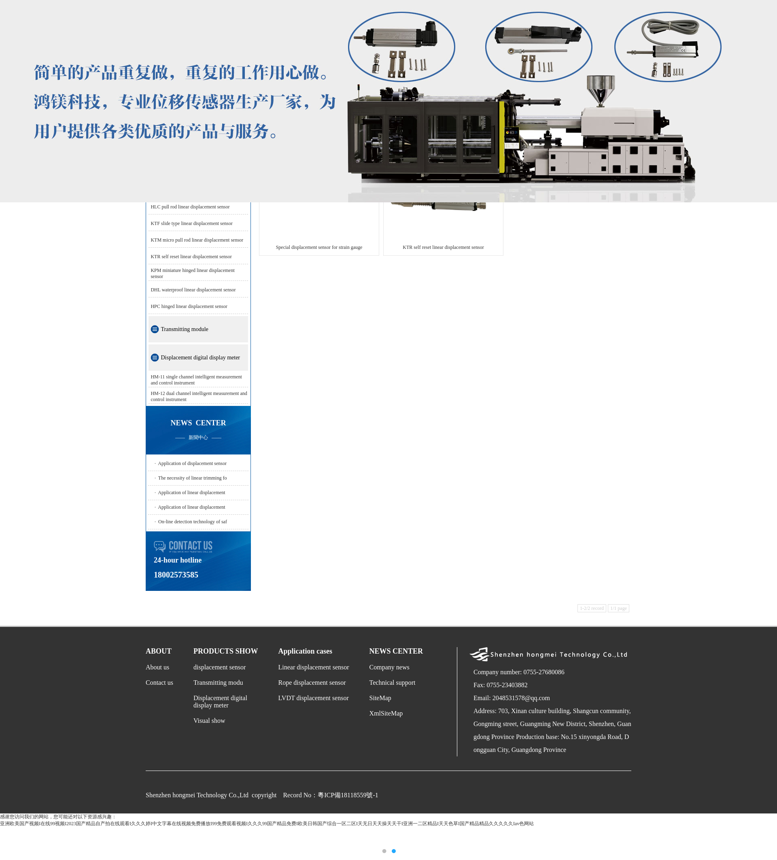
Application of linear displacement (191, 492)
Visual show (209, 720)
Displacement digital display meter (200, 358)
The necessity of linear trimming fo (192, 478)
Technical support (392, 682)
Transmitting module (184, 329)
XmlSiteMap (386, 713)
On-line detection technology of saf (192, 521)
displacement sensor (219, 667)
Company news (389, 667)
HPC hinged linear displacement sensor (189, 306)
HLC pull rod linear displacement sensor (190, 207)
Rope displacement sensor (312, 682)
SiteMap (380, 697)
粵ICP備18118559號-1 (348, 795)
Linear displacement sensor (313, 667)
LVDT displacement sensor (313, 697)
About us (157, 667)
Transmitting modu (218, 682)
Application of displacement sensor (192, 463)
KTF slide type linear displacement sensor (191, 223)
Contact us (159, 682)
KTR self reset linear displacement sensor (191, 256)
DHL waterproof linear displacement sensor (193, 290)
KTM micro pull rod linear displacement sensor (197, 240)
